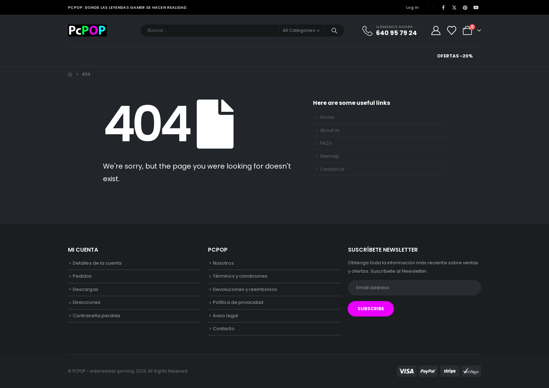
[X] (454, 7)
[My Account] (435, 30)
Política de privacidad (238, 302)
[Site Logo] (87, 30)
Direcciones (86, 302)
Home (327, 117)
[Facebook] (443, 7)
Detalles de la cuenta (97, 263)
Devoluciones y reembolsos (245, 289)
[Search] (334, 30)
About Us (330, 130)
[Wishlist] (451, 30)
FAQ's (326, 143)
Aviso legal (225, 315)
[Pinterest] (465, 7)
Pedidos (82, 276)
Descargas (85, 289)
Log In (412, 7)
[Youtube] (476, 7)
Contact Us (332, 169)
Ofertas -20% (455, 56)
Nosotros (223, 263)
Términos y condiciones (240, 276)
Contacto (224, 328)
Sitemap (329, 156)
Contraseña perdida (96, 315)
